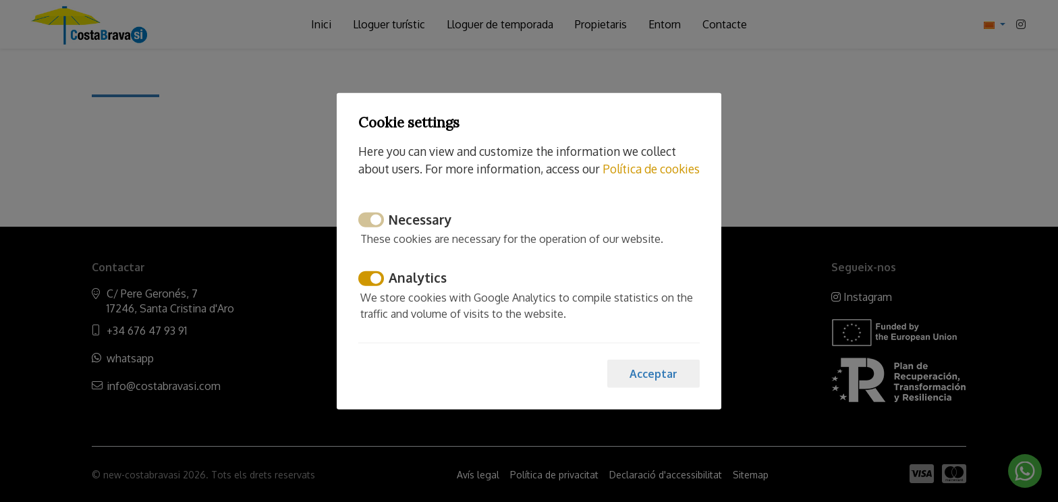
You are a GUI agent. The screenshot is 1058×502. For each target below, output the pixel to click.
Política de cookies (651, 168)
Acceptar (653, 373)
